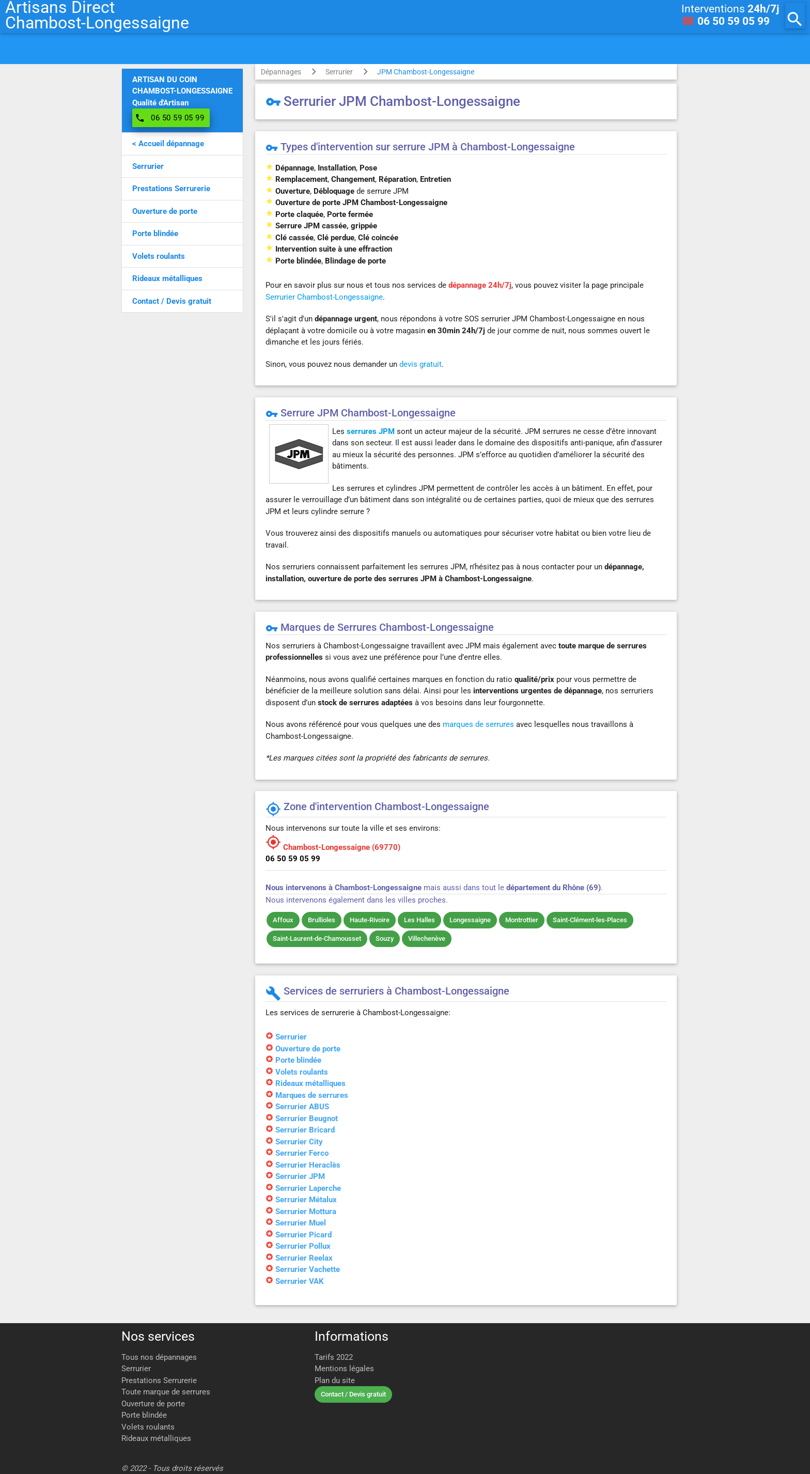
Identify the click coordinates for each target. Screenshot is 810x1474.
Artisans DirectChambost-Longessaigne (97, 15)
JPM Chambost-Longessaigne (425, 72)
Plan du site (335, 1380)
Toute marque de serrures (165, 1392)
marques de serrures (478, 724)
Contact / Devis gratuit (353, 1394)
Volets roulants (148, 1427)
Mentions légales (344, 1368)
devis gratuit (420, 364)
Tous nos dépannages (159, 1357)
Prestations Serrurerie (159, 1380)
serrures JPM (371, 431)
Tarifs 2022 (334, 1357)
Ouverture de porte (153, 1403)
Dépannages (281, 72)
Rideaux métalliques (156, 1438)
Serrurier (339, 72)
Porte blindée (144, 1415)
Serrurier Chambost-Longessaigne (324, 297)
